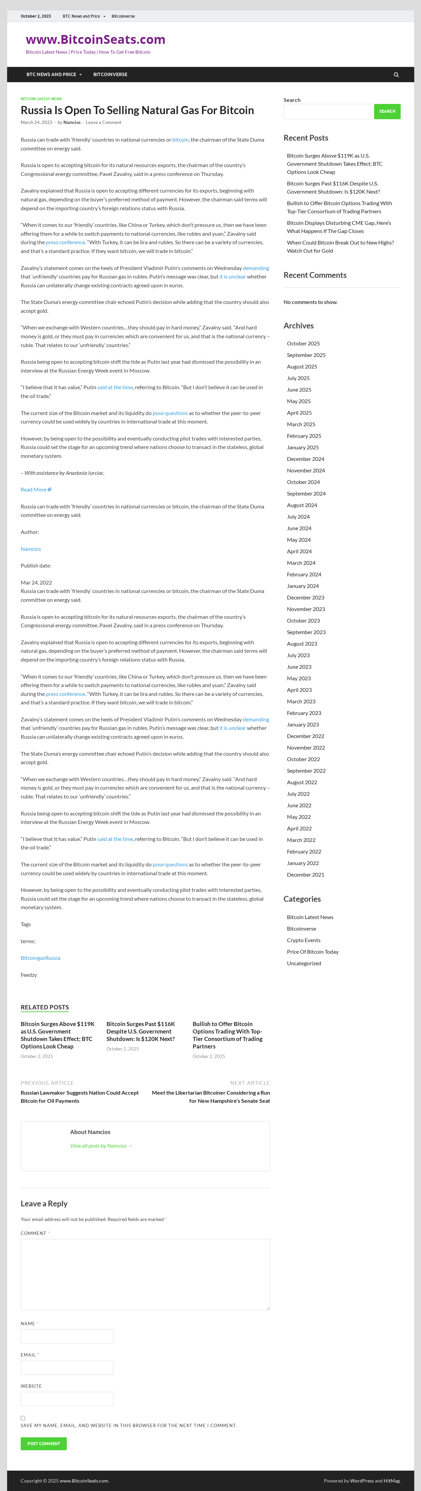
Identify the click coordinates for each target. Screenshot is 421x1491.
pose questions (170, 413)
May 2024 (299, 539)
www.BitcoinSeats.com (96, 39)
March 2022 (301, 840)
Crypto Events (304, 940)
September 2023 (306, 632)
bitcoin (180, 139)
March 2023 (301, 701)
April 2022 (299, 828)
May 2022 (299, 816)
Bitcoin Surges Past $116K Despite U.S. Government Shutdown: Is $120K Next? (141, 1031)
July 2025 (298, 378)
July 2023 (298, 655)
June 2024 (299, 528)
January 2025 (303, 447)
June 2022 (299, 805)
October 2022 (303, 759)
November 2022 (306, 747)
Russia (52, 957)
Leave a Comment (103, 122)
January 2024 (303, 585)
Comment (35, 1233)
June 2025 (299, 389)
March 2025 (301, 424)
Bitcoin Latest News (41, 98)
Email (30, 1355)
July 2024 (298, 516)
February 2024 (304, 574)
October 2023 (303, 620)
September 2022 (306, 770)
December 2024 (305, 458)
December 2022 (305, 736)
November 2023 (306, 609)
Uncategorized (304, 963)
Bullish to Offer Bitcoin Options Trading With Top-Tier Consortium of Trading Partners (228, 1035)
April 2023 (299, 689)
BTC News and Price (81, 16)
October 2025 (303, 343)
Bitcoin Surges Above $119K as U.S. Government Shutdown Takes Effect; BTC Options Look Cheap (58, 1035)
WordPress (362, 1481)
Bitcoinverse (123, 16)
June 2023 (299, 666)
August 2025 (302, 366)
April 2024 (299, 551)
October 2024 (303, 482)
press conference (65, 242)
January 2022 (303, 863)
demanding (256, 268)
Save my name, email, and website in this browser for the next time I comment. (129, 1425)
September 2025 (306, 355)
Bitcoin (29, 957)
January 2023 (303, 724)
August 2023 (302, 643)
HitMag (392, 1481)
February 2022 (304, 851)
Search (292, 99)
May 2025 (299, 401)
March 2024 (301, 562)
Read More (33, 489)
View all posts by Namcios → (101, 1145)
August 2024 (302, 505)
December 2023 (305, 597)
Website (31, 1386)
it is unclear (232, 276)
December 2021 (305, 874)
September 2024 (306, 493)
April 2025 (299, 412)
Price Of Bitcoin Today (313, 951)
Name (30, 1323)
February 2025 (304, 435)
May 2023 (299, 678)
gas (41, 957)
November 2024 (306, 470)
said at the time (115, 387)
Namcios (72, 122)
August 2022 (302, 782)
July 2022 (298, 793)
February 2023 (304, 712)
